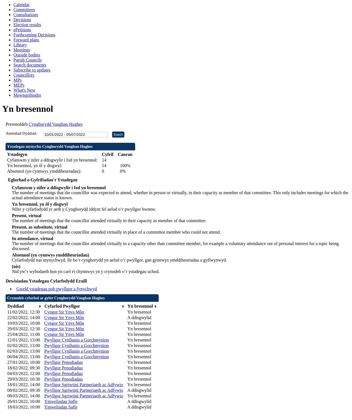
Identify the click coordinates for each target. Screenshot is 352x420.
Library (20, 44)
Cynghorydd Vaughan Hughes (56, 124)
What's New (24, 90)
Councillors (23, 75)
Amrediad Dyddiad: (21, 133)
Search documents (29, 65)
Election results (27, 24)
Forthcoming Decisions (34, 34)
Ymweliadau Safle (61, 401)
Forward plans (26, 39)
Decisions (22, 19)
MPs (17, 80)
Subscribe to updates (31, 70)
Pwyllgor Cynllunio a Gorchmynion (76, 340)
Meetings (21, 50)
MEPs (18, 85)
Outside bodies (26, 55)
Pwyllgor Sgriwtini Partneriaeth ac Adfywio (83, 384)
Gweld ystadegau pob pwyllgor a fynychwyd (56, 288)
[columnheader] (24, 306)
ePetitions (22, 29)
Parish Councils (27, 60)
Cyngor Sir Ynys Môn (64, 312)
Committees (24, 9)
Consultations (25, 14)
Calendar (21, 4)
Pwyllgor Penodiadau (63, 362)
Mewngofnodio (27, 95)
